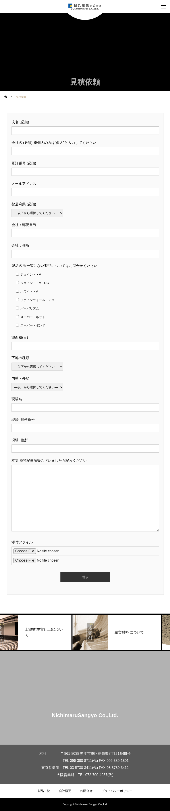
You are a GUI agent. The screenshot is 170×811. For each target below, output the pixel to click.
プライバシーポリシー (116, 791)
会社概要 (65, 791)
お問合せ (86, 791)
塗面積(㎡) (20, 337)
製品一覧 (44, 791)
